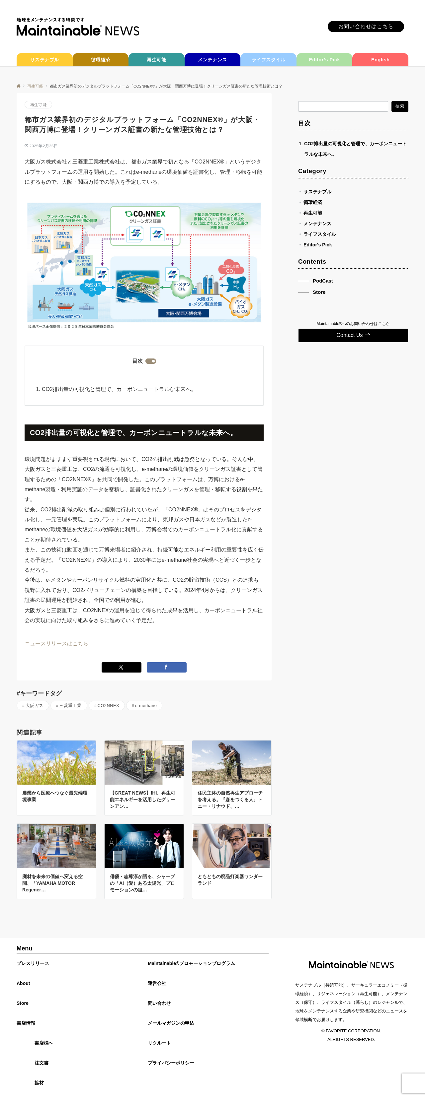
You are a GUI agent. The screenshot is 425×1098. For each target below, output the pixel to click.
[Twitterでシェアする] (121, 667)
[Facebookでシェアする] (167, 667)
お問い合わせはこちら (365, 26)
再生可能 (38, 104)
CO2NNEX (108, 705)
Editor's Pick (317, 244)
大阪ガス (34, 705)
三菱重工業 (70, 705)
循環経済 (312, 202)
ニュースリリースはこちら (56, 643)
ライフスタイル (319, 234)
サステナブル (317, 191)
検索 (399, 106)
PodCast (323, 281)
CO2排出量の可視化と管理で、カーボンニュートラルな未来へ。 (119, 389)
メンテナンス (317, 223)
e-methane (146, 705)
